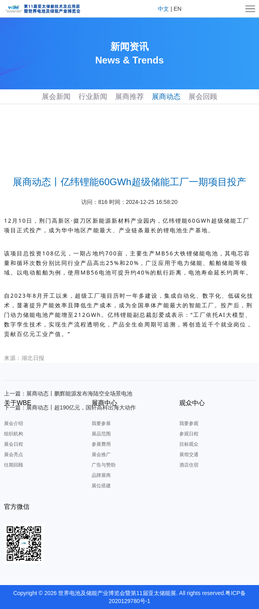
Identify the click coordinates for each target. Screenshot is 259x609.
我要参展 (101, 423)
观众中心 (192, 402)
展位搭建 (101, 485)
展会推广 (101, 454)
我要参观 (188, 423)
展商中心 (104, 402)
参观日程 (188, 434)
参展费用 (101, 444)
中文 (163, 9)
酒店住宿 (188, 465)
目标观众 (188, 444)
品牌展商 (101, 475)
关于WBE (17, 402)
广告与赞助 (104, 465)
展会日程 (13, 444)
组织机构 (13, 434)
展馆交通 (188, 454)
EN (177, 9)
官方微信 (16, 506)
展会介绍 (13, 423)
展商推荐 (129, 97)
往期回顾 (13, 465)
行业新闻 (92, 97)
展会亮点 (13, 454)
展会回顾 (202, 97)
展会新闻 (56, 97)
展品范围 (101, 434)
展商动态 (166, 97)
